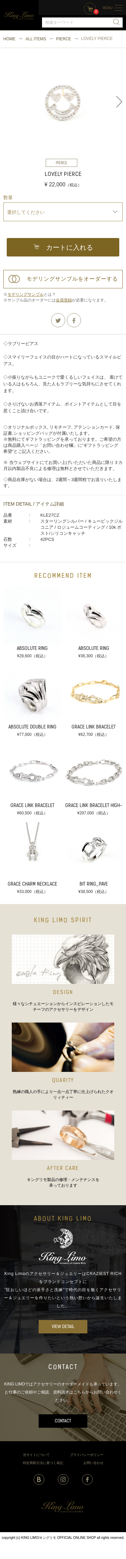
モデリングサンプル (25, 294)
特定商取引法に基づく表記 (43, 1463)
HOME (9, 39)
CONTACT (63, 1421)
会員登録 (64, 300)
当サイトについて (36, 1455)
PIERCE (63, 39)
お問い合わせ (93, 1463)
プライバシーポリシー (86, 1455)
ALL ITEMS (36, 39)
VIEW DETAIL (63, 1327)
